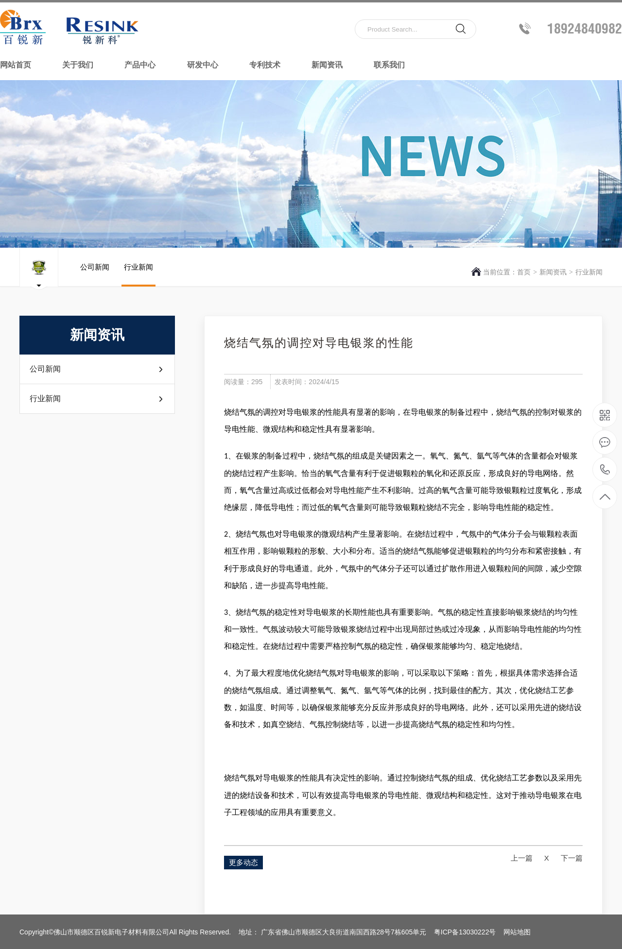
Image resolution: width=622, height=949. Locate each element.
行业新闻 (589, 272)
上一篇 (522, 858)
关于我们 (77, 65)
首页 (524, 272)
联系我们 (389, 65)
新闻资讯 (327, 65)
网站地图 (517, 932)
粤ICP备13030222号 (465, 932)
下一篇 (572, 858)
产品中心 (140, 65)
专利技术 (264, 65)
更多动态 (243, 862)
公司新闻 (95, 275)
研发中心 (202, 65)
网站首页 (15, 65)
